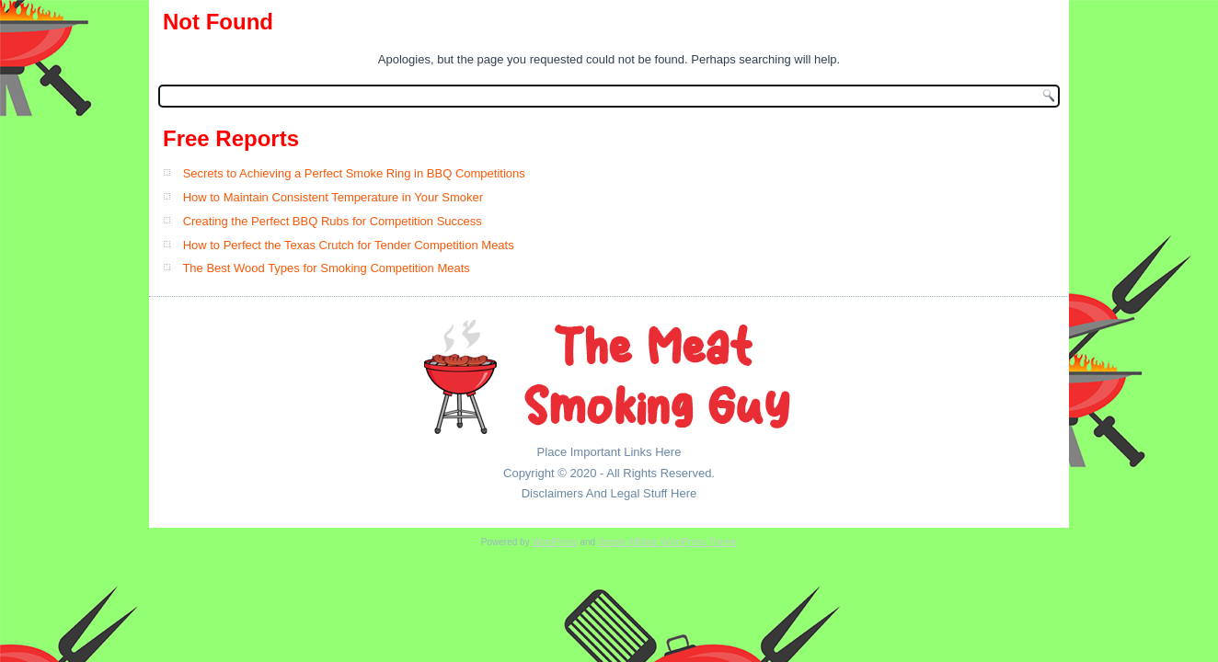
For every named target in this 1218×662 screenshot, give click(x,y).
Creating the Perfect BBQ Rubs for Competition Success (332, 221)
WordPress (554, 542)
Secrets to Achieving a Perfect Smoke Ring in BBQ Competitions (354, 173)
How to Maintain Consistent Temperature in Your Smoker (333, 197)
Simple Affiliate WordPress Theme (667, 542)
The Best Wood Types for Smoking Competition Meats (325, 268)
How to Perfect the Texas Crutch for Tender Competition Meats (348, 245)
